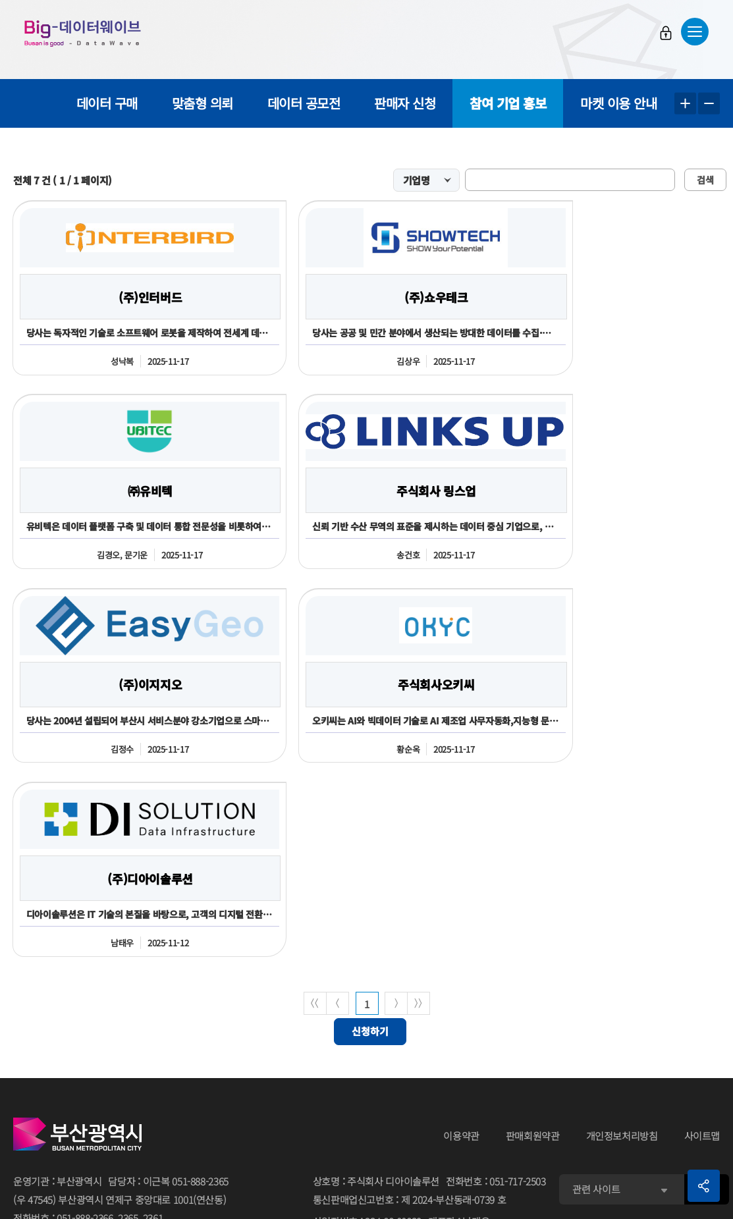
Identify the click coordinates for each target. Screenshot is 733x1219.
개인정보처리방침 (622, 944)
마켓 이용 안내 (618, 103)
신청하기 (370, 840)
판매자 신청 (404, 103)
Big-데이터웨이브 (85, 34)
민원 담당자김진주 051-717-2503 (383, 1144)
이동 (706, 997)
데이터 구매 (107, 103)
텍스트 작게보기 (709, 104)
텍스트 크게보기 (685, 104)
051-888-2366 (85, 1026)
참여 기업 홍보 (508, 103)
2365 (128, 1026)
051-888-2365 (200, 989)
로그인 (663, 33)
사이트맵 (702, 944)
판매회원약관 (533, 944)
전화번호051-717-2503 (496, 990)
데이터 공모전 (303, 103)
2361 (153, 1026)
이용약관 (461, 944)
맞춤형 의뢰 (202, 103)
